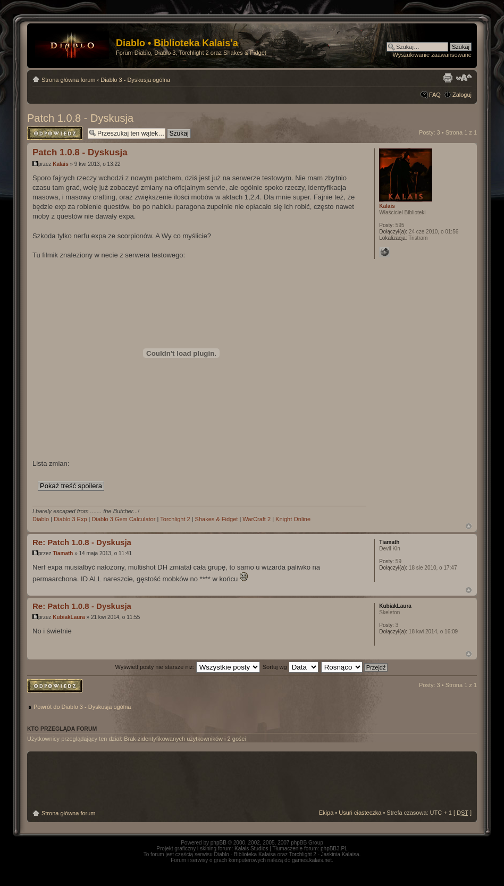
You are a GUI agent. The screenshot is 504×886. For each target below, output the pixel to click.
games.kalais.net (312, 860)
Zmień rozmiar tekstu (464, 77)
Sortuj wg (290, 667)
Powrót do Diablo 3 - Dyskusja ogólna (82, 707)
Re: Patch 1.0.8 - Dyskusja (81, 542)
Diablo (40, 519)
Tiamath (63, 553)
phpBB (218, 843)
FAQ (435, 94)
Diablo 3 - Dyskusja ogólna (135, 80)
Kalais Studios (251, 848)
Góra (469, 526)
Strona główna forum (68, 80)
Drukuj (447, 77)
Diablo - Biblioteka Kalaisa (245, 854)
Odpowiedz (54, 133)
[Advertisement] (252, 781)
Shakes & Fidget (216, 519)
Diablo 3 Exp (70, 519)
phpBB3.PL (334, 848)
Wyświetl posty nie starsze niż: (187, 667)
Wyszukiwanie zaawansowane (432, 55)
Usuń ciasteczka (360, 812)
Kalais (60, 164)
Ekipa (326, 812)
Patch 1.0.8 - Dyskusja (80, 118)
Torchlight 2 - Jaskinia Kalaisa (324, 854)
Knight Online (292, 519)
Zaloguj (462, 94)
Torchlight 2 (175, 519)
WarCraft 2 (256, 519)
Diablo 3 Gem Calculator (124, 519)
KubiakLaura (69, 617)
